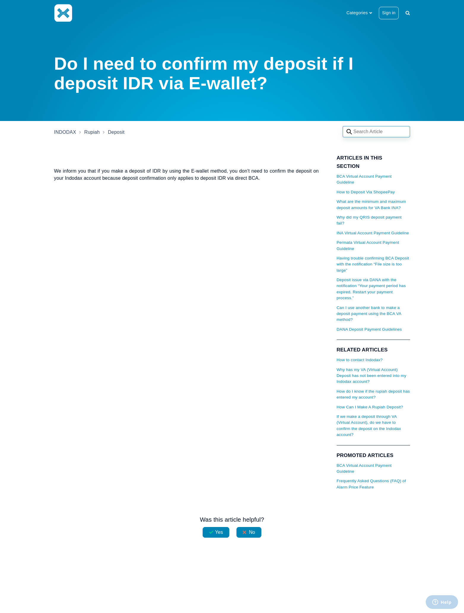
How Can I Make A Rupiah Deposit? (370, 407)
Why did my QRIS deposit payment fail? (369, 220)
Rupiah (92, 132)
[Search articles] (376, 131)
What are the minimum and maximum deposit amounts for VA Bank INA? (371, 204)
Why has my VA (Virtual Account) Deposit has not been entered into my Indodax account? (371, 375)
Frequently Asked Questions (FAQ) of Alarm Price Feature (371, 484)
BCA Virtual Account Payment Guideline (364, 179)
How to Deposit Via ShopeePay (366, 192)
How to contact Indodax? (360, 360)
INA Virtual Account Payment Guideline (373, 233)
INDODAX (65, 132)
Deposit (116, 132)
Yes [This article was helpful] (219, 532)
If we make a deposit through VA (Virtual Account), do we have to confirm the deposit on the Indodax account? (369, 425)
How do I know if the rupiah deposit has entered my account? (373, 394)
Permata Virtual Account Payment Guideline (368, 245)
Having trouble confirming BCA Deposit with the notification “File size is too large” (373, 264)
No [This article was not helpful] (252, 532)
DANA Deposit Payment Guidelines (369, 329)
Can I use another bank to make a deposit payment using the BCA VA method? (369, 313)
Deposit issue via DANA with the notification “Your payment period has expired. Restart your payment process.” (371, 289)
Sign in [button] (388, 12)
